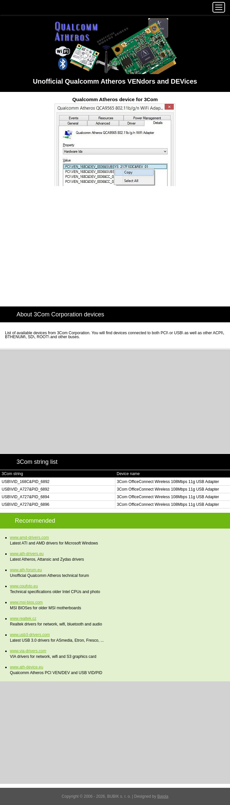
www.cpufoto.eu (24, 586)
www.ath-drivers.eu (27, 554)
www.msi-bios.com (26, 602)
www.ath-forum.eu (26, 570)
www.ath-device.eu (26, 667)
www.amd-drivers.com (29, 538)
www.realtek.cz (23, 619)
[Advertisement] (115, 251)
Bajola (162, 796)
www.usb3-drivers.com (30, 635)
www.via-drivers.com (28, 651)
